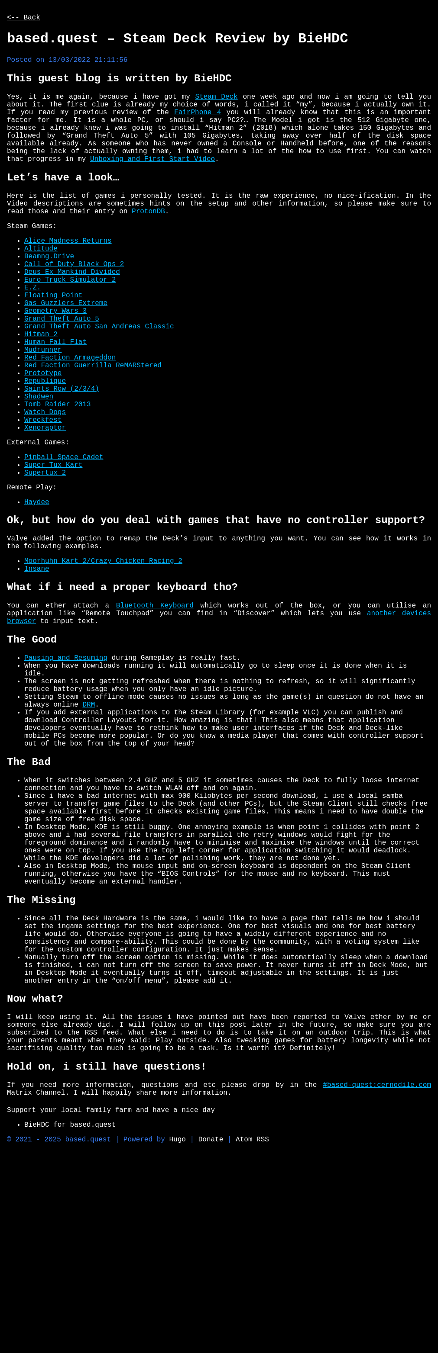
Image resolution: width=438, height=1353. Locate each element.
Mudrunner (43, 409)
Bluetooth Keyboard (155, 706)
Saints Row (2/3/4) (61, 456)
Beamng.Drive (49, 294)
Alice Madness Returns (68, 275)
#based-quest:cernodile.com (377, 1273)
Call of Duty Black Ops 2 (74, 304)
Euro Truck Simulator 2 (70, 323)
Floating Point (53, 342)
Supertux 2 (45, 556)
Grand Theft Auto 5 (61, 371)
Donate (211, 1334)
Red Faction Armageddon (70, 418)
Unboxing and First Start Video (152, 182)
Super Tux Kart (53, 546)
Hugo (177, 1334)
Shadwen (38, 466)
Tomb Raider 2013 (57, 475)
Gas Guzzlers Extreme (65, 352)
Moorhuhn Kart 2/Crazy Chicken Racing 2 (103, 655)
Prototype (43, 437)
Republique (45, 447)
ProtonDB (148, 242)
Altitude (41, 285)
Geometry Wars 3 (55, 361)
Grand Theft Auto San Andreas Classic (99, 380)
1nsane (36, 665)
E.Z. (32, 332)
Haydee (36, 589)
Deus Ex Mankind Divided (72, 313)
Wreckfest (43, 494)
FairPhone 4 (197, 125)
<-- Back (23, 18)
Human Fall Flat (55, 399)
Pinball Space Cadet (63, 537)
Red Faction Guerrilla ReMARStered (93, 428)
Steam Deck (216, 106)
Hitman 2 (41, 390)
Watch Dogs (45, 485)
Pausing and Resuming (65, 766)
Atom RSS (252, 1334)
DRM (88, 823)
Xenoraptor (45, 504)
